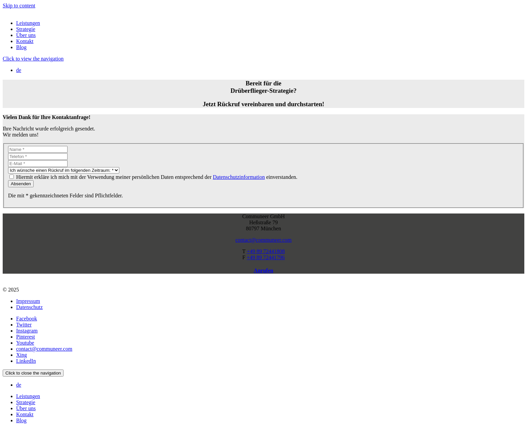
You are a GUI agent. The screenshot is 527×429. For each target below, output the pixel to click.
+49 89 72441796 (266, 257)
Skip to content (19, 5)
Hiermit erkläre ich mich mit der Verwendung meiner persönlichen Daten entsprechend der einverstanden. (156, 177)
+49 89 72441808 (266, 251)
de (18, 70)
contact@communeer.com (263, 240)
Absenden (21, 183)
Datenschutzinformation (239, 177)
